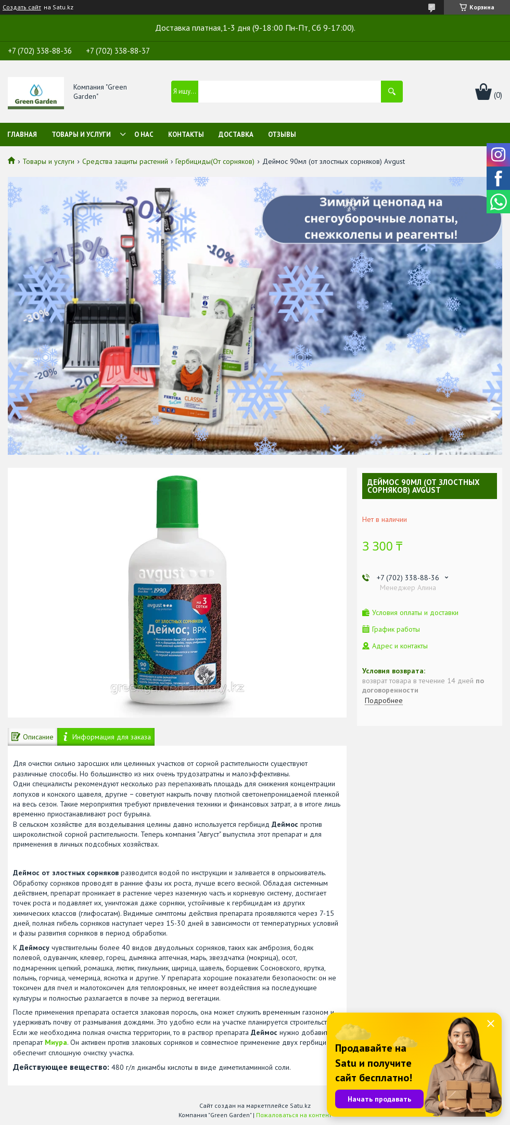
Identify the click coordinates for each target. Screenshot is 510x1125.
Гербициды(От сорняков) (214, 161)
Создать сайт (22, 7)
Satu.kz (300, 1105)
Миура (56, 1042)
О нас (144, 134)
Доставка (236, 134)
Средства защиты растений (125, 161)
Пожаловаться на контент (294, 1115)
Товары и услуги (81, 134)
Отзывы (282, 134)
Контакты (186, 134)
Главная (22, 134)
